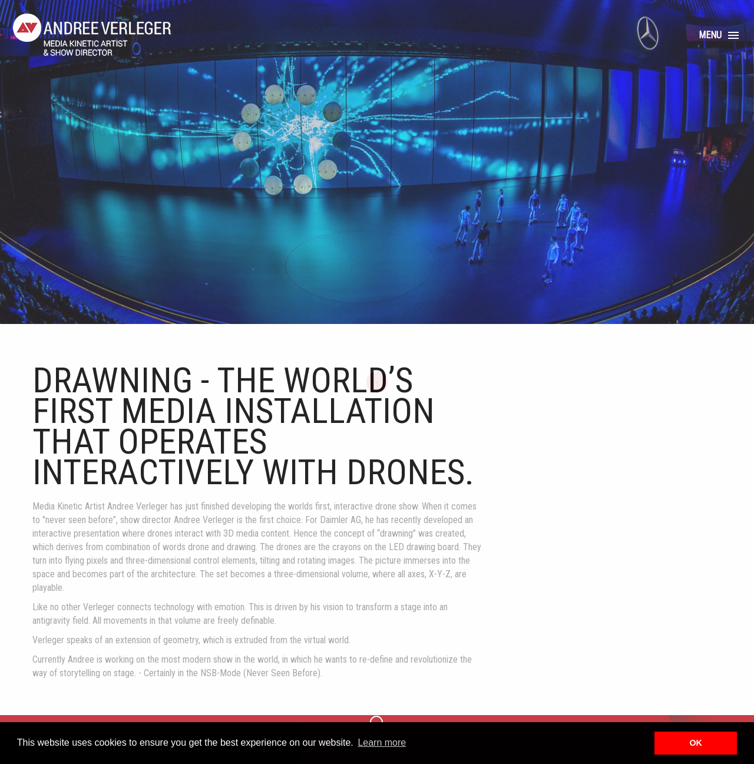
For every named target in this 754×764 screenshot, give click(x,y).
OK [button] (695, 743)
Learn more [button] (382, 742)
